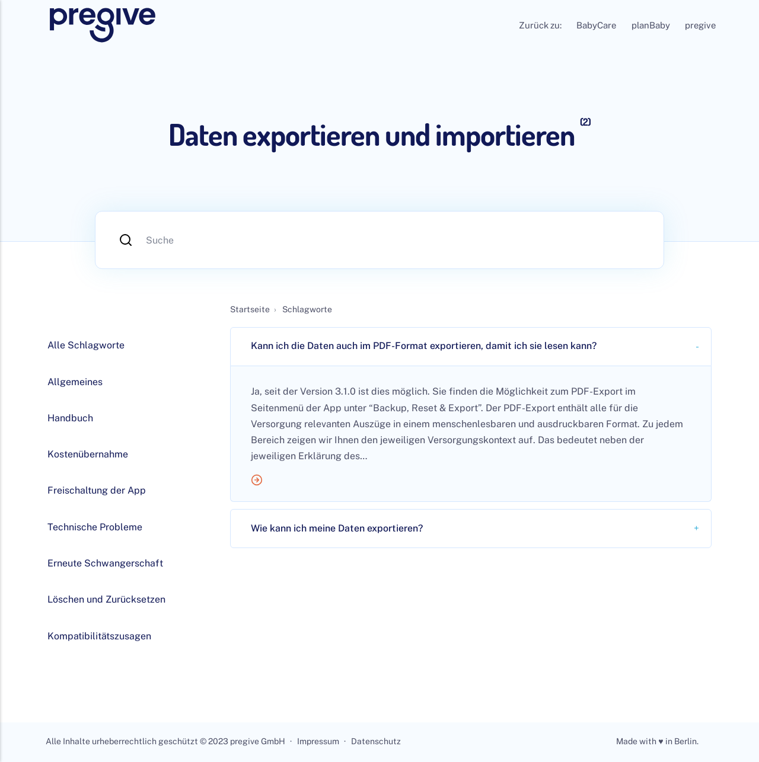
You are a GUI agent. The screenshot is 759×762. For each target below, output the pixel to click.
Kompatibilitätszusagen (99, 636)
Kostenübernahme (87, 454)
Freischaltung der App (96, 490)
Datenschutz (376, 742)
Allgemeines (75, 382)
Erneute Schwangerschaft (105, 563)
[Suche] (379, 240)
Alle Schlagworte (86, 345)
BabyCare (596, 25)
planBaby (651, 25)
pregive (700, 25)
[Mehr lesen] (471, 482)
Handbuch (70, 418)
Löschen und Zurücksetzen (106, 599)
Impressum (318, 742)
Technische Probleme (94, 527)
